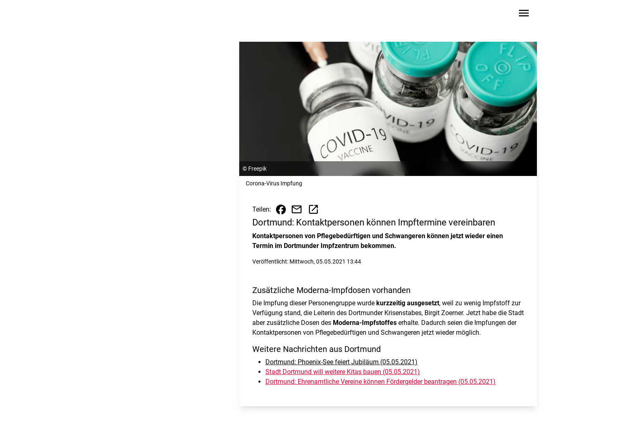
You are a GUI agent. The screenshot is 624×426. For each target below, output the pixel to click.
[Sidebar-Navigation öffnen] (523, 15)
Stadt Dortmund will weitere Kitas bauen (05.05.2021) (342, 372)
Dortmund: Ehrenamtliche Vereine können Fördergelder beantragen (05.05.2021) (380, 381)
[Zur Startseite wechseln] (113, 14)
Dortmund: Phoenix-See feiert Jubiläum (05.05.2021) (341, 362)
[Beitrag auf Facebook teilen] (281, 209)
